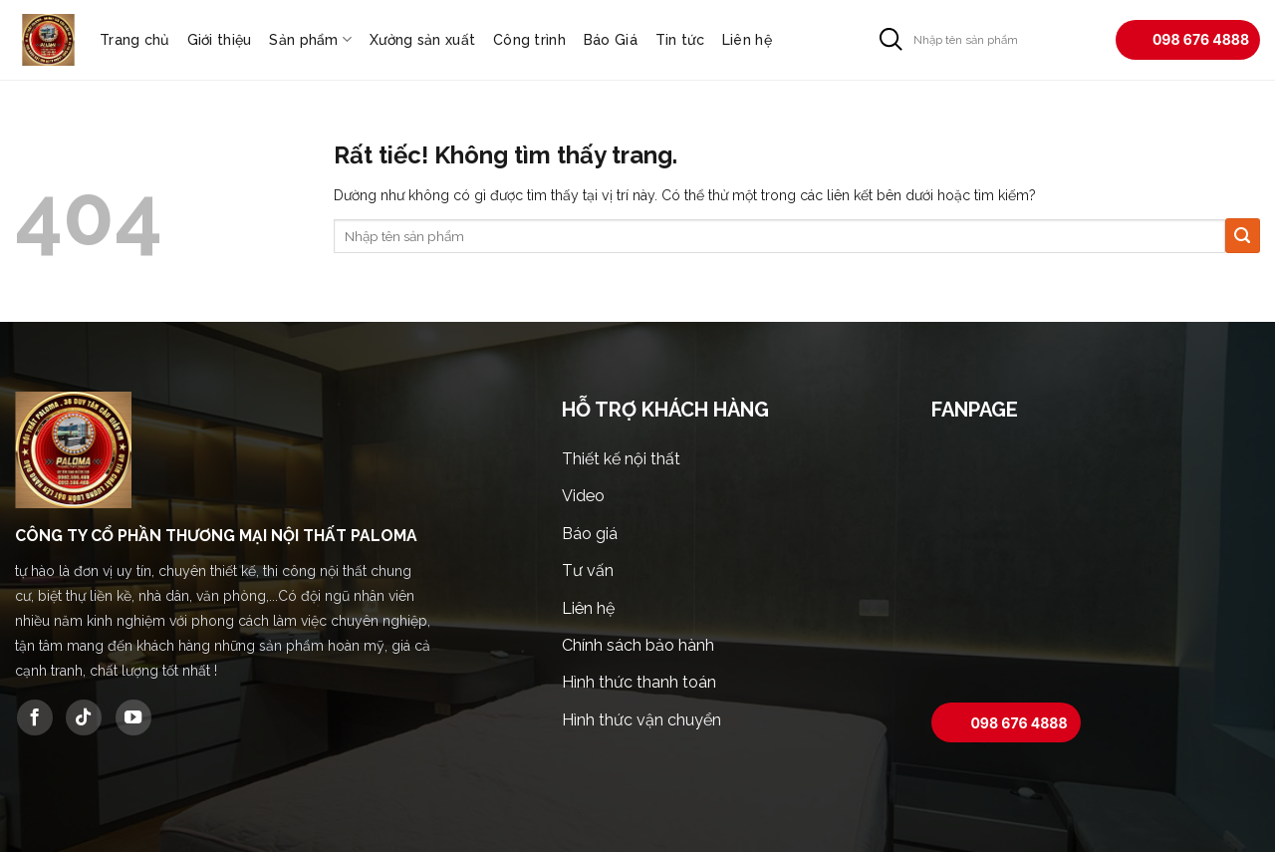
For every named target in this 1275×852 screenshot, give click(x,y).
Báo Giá (611, 40)
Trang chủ (134, 40)
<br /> (1095, 565)
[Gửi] (891, 39)
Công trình (529, 40)
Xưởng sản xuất (422, 40)
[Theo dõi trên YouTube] (133, 717)
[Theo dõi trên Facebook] (35, 717)
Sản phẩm (310, 39)
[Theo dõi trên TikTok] (84, 717)
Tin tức (679, 40)
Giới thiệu (219, 40)
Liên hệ (747, 40)
